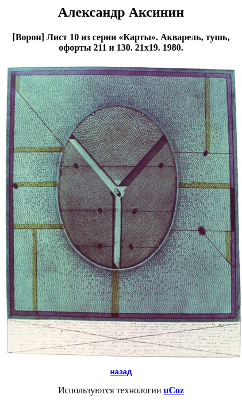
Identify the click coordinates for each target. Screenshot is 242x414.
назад (121, 371)
